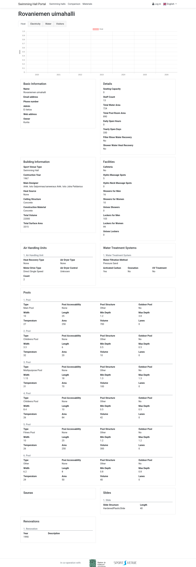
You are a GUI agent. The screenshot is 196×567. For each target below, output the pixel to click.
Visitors (60, 23)
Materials (87, 4)
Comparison (74, 4)
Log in (156, 4)
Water (48, 23)
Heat (23, 23)
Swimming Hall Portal (32, 4)
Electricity (35, 23)
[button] (170, 4)
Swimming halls (57, 4)
